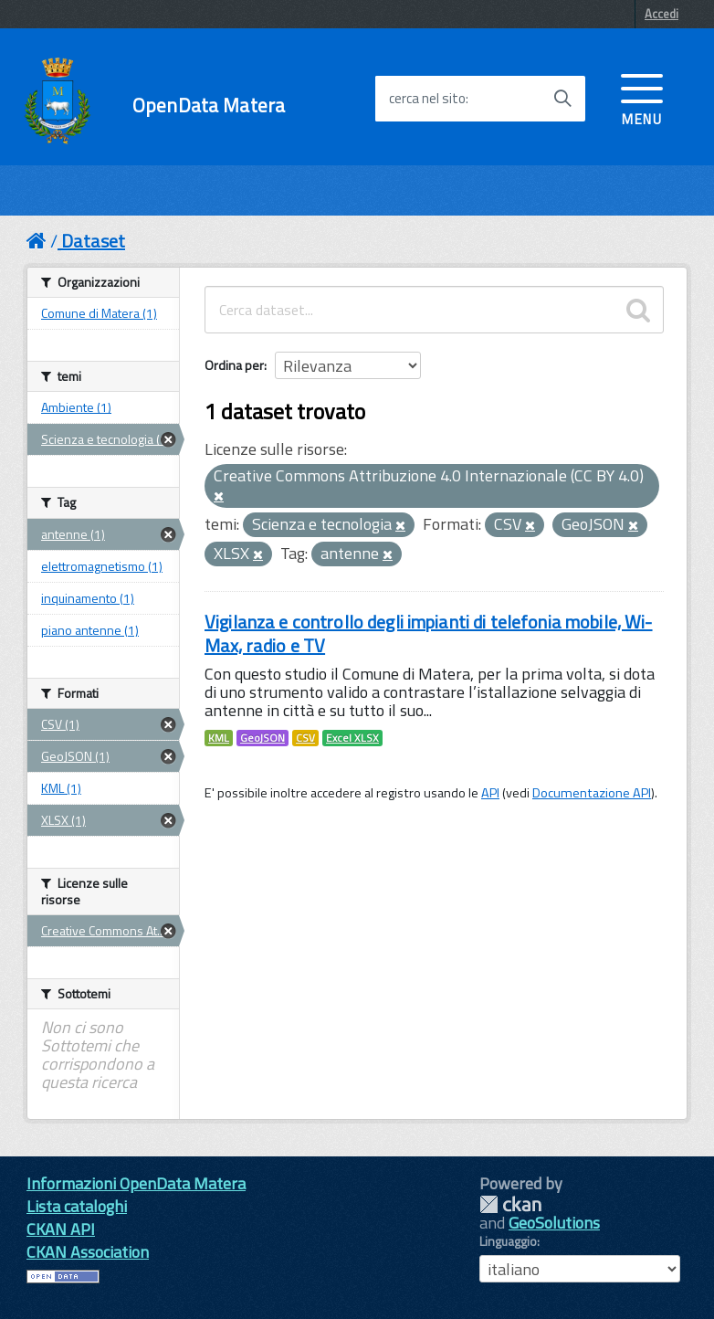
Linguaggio (508, 1241)
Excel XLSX (352, 738)
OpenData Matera (208, 105)
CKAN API (60, 1229)
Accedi (661, 14)
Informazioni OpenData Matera (136, 1183)
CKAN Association (87, 1252)
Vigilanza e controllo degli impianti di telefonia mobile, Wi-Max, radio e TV (429, 633)
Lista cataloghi (76, 1206)
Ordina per (234, 365)
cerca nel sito (427, 99)
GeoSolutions (554, 1222)
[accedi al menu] (642, 97)
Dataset (93, 241)
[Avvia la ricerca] (562, 98)
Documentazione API (591, 793)
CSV (305, 738)
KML (218, 738)
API (490, 793)
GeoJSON (262, 738)
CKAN (510, 1204)
